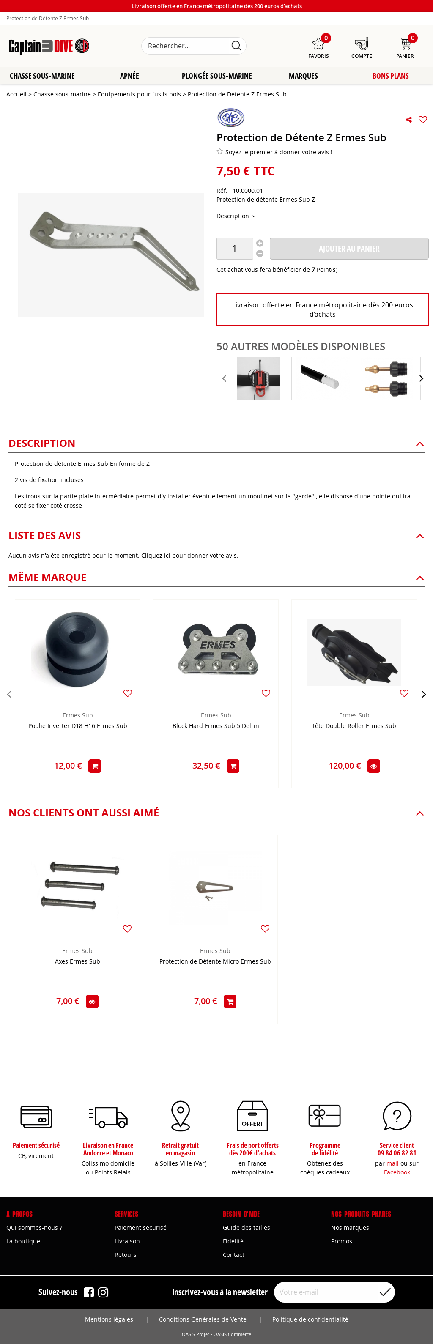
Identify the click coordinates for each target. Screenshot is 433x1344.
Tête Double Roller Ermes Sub (354, 726)
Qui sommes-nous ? (34, 1228)
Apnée (129, 76)
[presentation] (224, 378)
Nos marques (350, 1228)
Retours (126, 1255)
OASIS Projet (195, 1334)
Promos (341, 1241)
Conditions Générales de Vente (203, 1319)
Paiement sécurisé (141, 1228)
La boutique (23, 1241)
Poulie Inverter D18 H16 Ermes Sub (77, 726)
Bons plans (391, 76)
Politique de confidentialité (310, 1319)
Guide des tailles (246, 1228)
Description (233, 216)
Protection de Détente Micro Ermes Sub (215, 962)
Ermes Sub (78, 716)
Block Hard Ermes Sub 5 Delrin (216, 726)
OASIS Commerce (232, 1334)
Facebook (397, 1172)
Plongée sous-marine (216, 76)
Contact (233, 1255)
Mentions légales (109, 1319)
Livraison (127, 1241)
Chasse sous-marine (42, 76)
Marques (303, 76)
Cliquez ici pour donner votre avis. (189, 556)
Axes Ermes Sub (77, 962)
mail (392, 1163)
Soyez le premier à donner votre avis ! (274, 152)
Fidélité (233, 1241)
